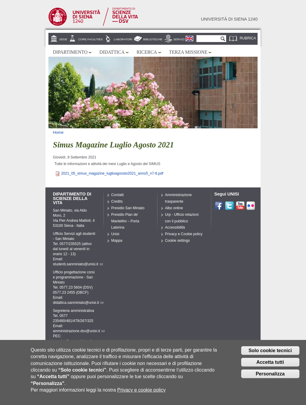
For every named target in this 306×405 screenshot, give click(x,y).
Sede (63, 39)
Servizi (179, 39)
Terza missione (188, 52)
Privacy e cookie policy (141, 391)
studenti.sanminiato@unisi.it (78, 264)
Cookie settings (177, 240)
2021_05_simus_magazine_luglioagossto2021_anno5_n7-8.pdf (112, 173)
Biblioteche (152, 39)
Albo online (174, 208)
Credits (117, 201)
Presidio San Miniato (128, 208)
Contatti (117, 195)
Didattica (112, 52)
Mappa (116, 240)
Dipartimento (70, 52)
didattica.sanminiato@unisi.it (78, 303)
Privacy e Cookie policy (184, 234)
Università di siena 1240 (229, 19)
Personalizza (270, 375)
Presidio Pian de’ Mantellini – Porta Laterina (125, 221)
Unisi (115, 234)
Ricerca (147, 52)
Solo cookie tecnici (270, 352)
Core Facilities (90, 39)
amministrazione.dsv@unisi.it (79, 331)
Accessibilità (175, 227)
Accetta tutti (270, 363)
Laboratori (123, 39)
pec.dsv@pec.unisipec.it (75, 341)
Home (58, 132)
